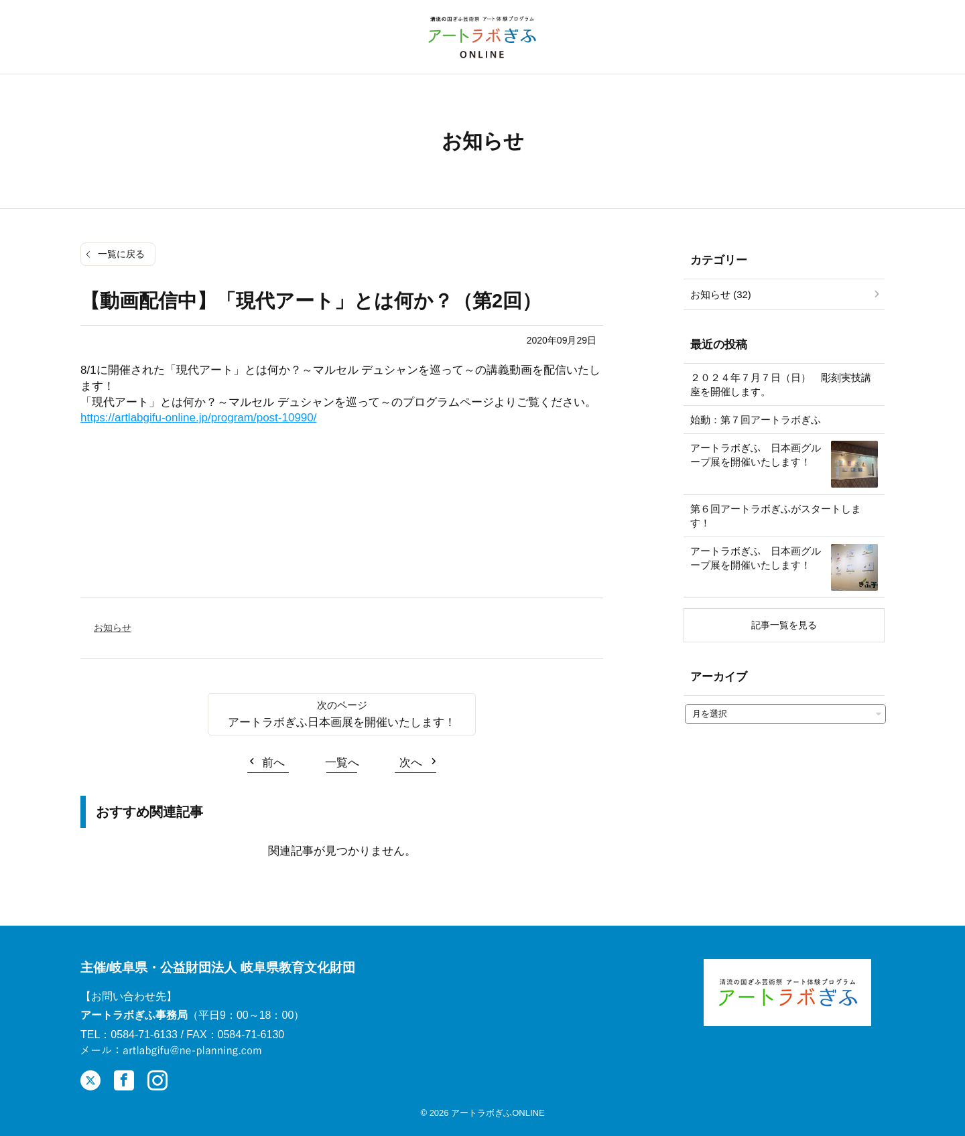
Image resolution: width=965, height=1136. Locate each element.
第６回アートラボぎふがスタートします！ (775, 515)
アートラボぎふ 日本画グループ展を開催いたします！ (755, 455)
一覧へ (342, 762)
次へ (410, 762)
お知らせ (112, 627)
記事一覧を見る (784, 625)
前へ (273, 762)
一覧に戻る (121, 253)
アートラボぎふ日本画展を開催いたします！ (342, 722)
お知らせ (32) (720, 294)
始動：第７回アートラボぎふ (755, 419)
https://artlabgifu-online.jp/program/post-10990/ (198, 417)
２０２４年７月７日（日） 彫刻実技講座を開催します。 (780, 384)
